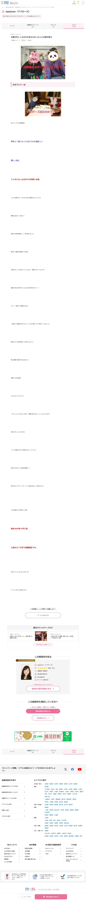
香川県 (75, 825)
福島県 (75, 783)
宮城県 (61, 783)
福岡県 (46, 830)
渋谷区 (67, 791)
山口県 (66, 825)
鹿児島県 (71, 836)
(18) (32, 25)
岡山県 (56, 825)
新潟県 (51, 804)
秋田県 (66, 783)
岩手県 (56, 783)
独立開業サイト (74, 856)
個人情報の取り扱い (33, 859)
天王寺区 (63, 820)
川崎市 (52, 799)
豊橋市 (77, 810)
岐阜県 (46, 815)
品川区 (46, 791)
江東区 (80, 789)
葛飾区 (69, 793)
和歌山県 (66, 823)
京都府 (51, 823)
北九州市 (47, 833)
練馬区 (60, 793)
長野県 (56, 804)
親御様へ (12, 859)
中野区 (72, 791)
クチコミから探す (13, 804)
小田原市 (47, 799)
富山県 (61, 804)
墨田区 (75, 789)
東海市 (67, 810)
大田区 (56, 791)
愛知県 (46, 807)
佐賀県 (46, 836)
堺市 (50, 820)
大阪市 (46, 820)
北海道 (46, 783)
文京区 (66, 789)
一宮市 (46, 810)
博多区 (69, 833)
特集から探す (13, 810)
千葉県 (51, 801)
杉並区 (77, 791)
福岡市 (59, 833)
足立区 (64, 793)
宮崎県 (66, 836)
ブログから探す (13, 816)
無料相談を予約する (52, 897)
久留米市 (53, 833)
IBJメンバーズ (53, 848)
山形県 (71, 783)
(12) (53, 25)
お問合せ (33, 856)
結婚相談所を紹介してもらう (13, 792)
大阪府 (46, 817)
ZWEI (53, 853)
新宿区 (61, 789)
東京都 (46, 786)
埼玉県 (46, 801)
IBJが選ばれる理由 (12, 851)
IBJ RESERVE (74, 851)
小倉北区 (64, 833)
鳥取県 (46, 825)
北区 (46, 793)
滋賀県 (56, 823)
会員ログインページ (74, 853)
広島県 (61, 825)
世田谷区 (61, 791)
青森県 (51, 783)
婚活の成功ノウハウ (12, 853)
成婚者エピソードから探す (13, 798)
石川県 (66, 804)
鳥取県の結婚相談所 (10, 7)
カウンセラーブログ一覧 (38, 7)
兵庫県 (46, 823)
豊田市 (72, 810)
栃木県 (61, 801)
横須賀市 (68, 799)
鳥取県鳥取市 (17, 7)
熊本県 (56, 836)
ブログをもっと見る (41, 644)
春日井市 (56, 810)
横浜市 (74, 799)
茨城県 (56, 801)
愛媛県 (80, 825)
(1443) (74, 25)
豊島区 (81, 791)
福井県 (71, 804)
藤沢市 (63, 799)
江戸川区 (74, 793)
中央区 (52, 789)
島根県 (51, 825)
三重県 (56, 815)
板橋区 (55, 793)
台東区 (71, 789)
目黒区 (51, 791)
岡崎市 (51, 810)
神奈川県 (47, 796)
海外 (81, 836)
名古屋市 (47, 812)
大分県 (61, 836)
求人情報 (33, 853)
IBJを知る (12, 848)
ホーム (3, 7)
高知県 (46, 828)
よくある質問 (12, 861)
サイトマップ (74, 848)
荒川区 (50, 793)
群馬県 (66, 801)
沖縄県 (77, 836)
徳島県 (71, 825)
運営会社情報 (33, 848)
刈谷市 (62, 810)
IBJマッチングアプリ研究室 (74, 860)
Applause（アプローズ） (27, 7)
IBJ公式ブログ (12, 856)
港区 (57, 789)
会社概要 (33, 851)
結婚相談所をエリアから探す (13, 786)
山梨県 (46, 804)
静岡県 (51, 815)
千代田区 (47, 789)
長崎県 (51, 836)
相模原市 (58, 799)
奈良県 (61, 823)
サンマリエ (53, 851)
